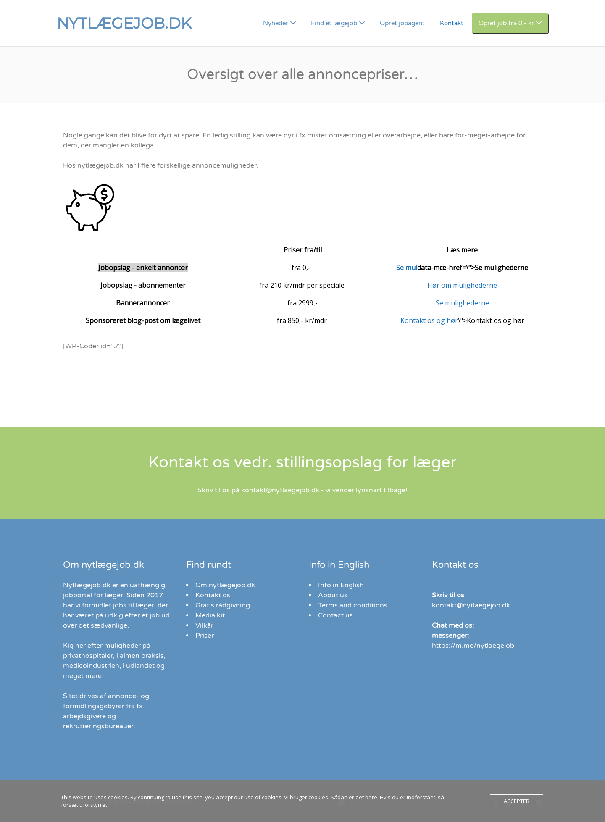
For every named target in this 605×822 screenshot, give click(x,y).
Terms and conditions (352, 605)
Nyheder (275, 23)
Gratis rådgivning (222, 605)
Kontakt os (212, 595)
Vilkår (204, 625)
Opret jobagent (402, 23)
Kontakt (451, 23)
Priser (204, 635)
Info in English (341, 585)
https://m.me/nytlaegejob (473, 645)
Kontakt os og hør (429, 320)
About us (332, 595)
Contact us (335, 615)
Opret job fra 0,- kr (506, 23)
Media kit (210, 615)
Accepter (516, 801)
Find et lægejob (334, 23)
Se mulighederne (462, 302)
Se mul (406, 267)
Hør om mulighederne (462, 285)
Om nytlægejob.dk (225, 585)
